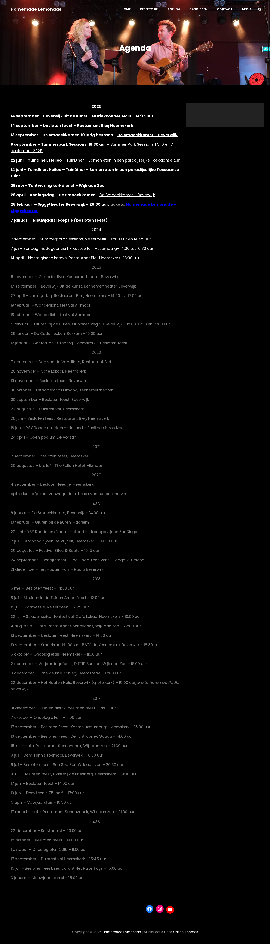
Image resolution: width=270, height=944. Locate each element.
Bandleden (198, 9)
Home (126, 9)
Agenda (173, 9)
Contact (224, 9)
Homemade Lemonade (36, 9)
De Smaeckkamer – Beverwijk (147, 135)
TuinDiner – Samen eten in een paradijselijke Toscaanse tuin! (124, 160)
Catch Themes (185, 931)
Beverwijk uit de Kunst (65, 116)
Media (247, 9)
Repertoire (149, 9)
